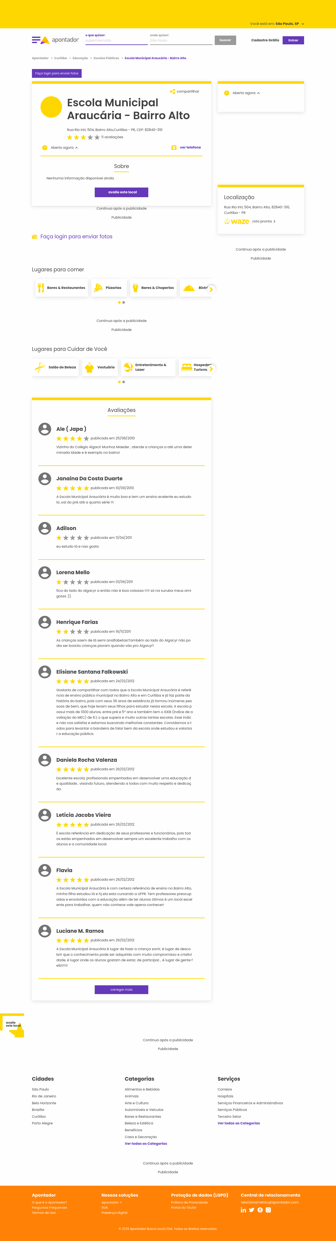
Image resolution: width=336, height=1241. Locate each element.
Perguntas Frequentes (49, 1207)
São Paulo (40, 1089)
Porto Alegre (42, 1123)
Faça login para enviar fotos (56, 73)
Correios (225, 1089)
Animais (132, 1096)
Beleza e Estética (139, 1123)
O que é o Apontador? (49, 1202)
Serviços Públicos (232, 1109)
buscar (225, 40)
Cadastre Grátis (265, 40)
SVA (105, 1207)
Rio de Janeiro (44, 1096)
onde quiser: (159, 35)
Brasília (38, 1109)
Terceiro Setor (229, 1116)
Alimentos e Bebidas (142, 1089)
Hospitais (225, 1096)
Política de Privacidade (189, 1202)
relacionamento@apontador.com (270, 1202)
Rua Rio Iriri (76, 129)
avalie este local (122, 192)
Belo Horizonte (44, 1103)
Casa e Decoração (141, 1136)
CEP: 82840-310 (149, 129)
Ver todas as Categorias (146, 1143)
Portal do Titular (183, 1207)
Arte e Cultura (136, 1103)
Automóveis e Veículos (144, 1109)
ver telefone (190, 147)
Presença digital (115, 1212)
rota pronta (249, 221)
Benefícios (133, 1130)
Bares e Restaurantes (143, 1116)
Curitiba (120, 129)
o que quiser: (95, 35)
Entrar (293, 40)
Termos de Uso (44, 1212)
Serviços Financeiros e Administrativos (250, 1103)
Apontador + (112, 1202)
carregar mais (121, 989)
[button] (119, 302)
